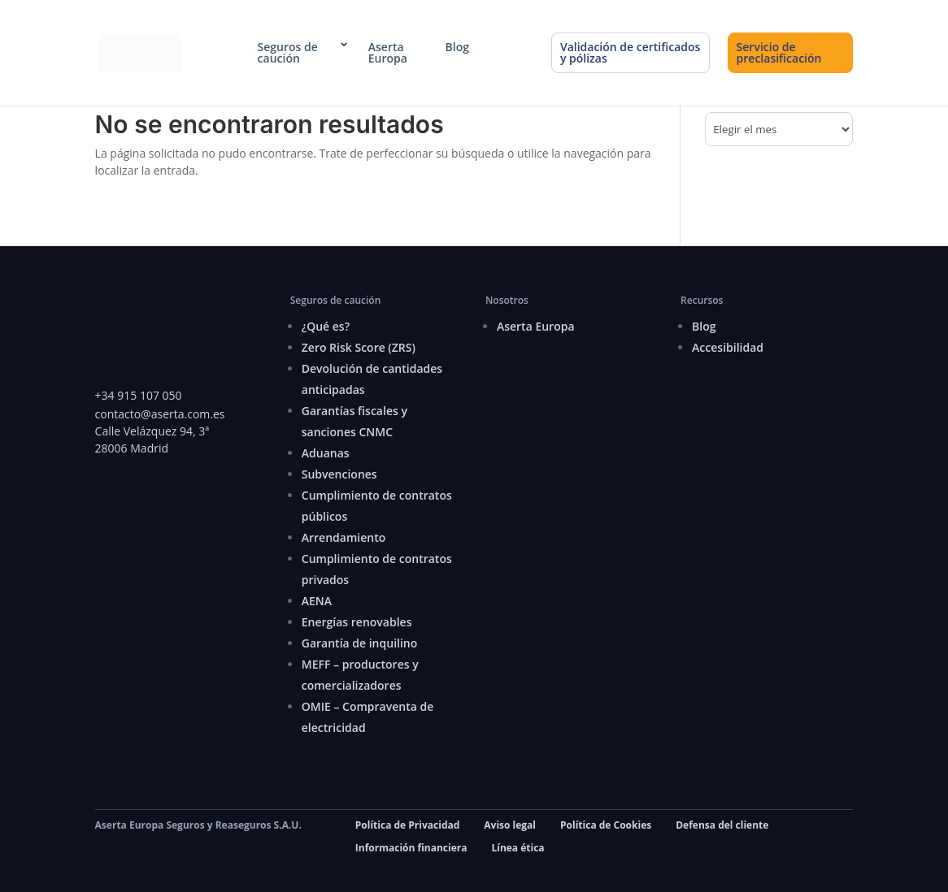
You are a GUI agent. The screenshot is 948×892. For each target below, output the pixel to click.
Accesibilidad (727, 347)
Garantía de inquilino (360, 643)
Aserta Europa (387, 52)
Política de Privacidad (407, 825)
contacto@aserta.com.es (161, 414)
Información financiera (411, 848)
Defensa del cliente (722, 825)
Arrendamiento (343, 537)
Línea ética (517, 848)
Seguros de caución (288, 52)
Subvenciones (339, 474)
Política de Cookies (605, 825)
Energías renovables (357, 622)
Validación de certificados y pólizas (630, 52)
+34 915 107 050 (138, 395)
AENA (317, 600)
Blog (457, 47)
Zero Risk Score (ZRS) (358, 347)
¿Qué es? (326, 326)
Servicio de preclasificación (779, 52)
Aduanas (326, 453)
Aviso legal (510, 825)
